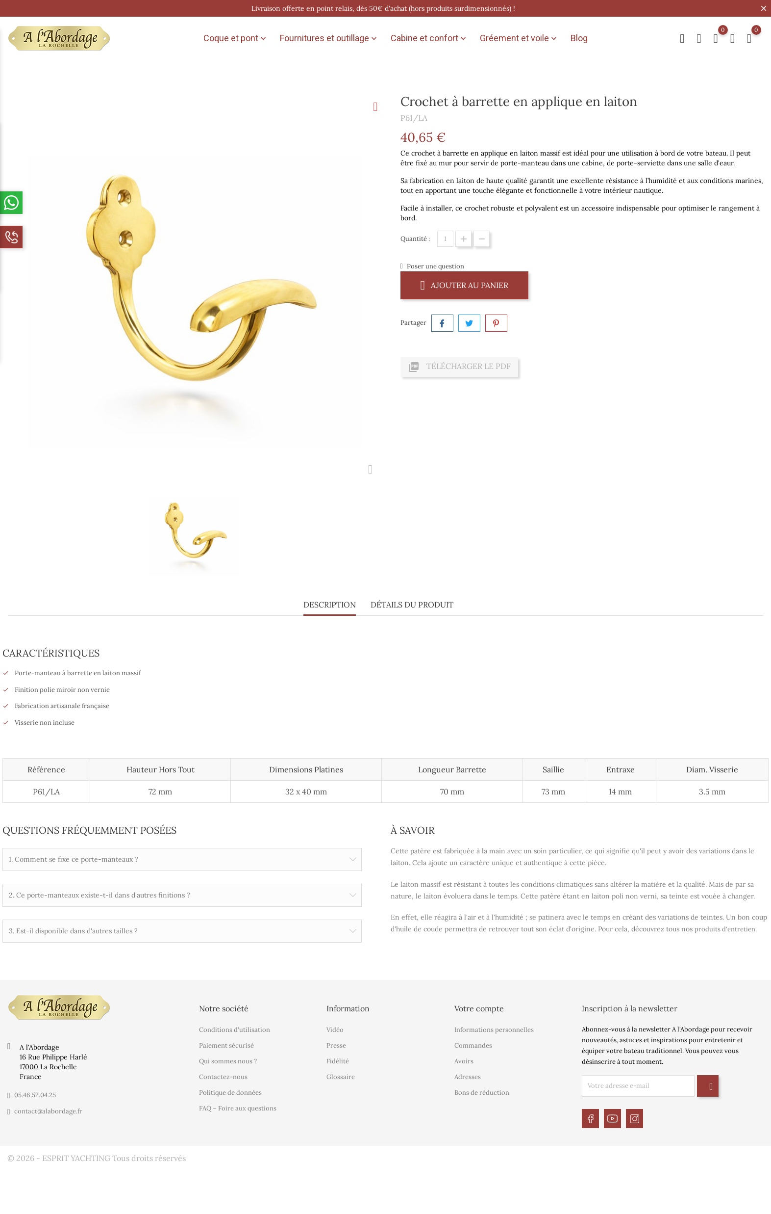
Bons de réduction (481, 1091)
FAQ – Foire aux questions (237, 1107)
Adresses (467, 1076)
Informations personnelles (494, 1029)
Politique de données (230, 1091)
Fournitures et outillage (329, 38)
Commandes (473, 1044)
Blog (579, 38)
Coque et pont (235, 38)
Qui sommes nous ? (228, 1060)
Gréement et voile (519, 38)
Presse (336, 1044)
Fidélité (337, 1060)
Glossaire (340, 1076)
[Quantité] (445, 239)
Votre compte (479, 1007)
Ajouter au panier (465, 285)
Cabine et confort (429, 38)
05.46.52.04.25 (35, 1094)
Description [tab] (329, 604)
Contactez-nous (223, 1076)
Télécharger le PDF (459, 367)
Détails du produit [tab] (412, 604)
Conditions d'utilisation (234, 1029)
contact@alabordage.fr (48, 1110)
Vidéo (335, 1029)
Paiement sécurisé (226, 1044)
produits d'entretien (725, 929)
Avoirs (463, 1060)
